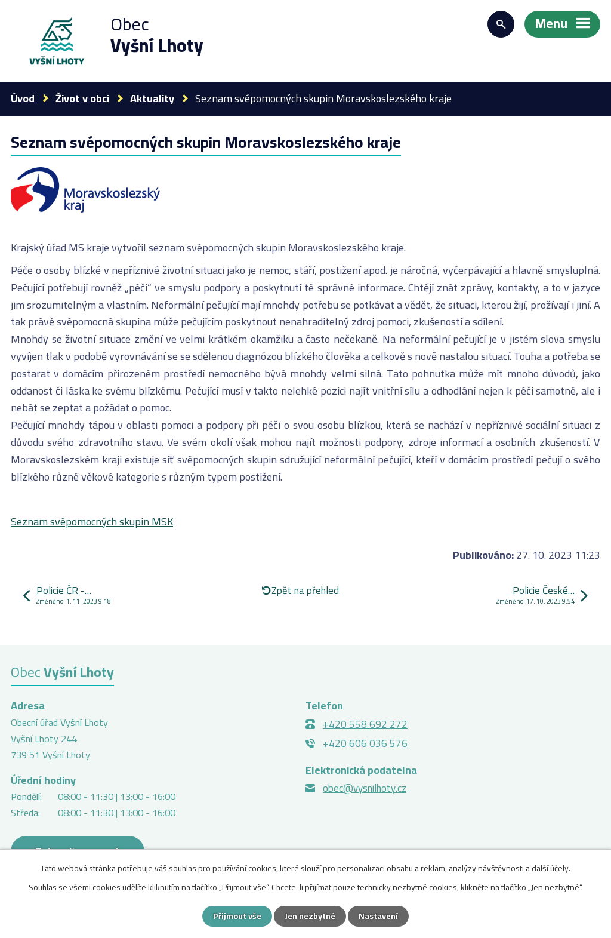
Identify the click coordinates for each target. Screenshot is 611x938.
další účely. (551, 868)
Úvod (23, 98)
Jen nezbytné (310, 916)
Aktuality (152, 98)
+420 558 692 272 (365, 724)
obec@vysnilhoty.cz (364, 788)
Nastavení (378, 916)
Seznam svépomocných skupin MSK (92, 521)
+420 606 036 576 (365, 743)
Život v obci (82, 98)
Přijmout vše (237, 916)
